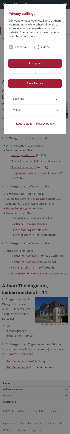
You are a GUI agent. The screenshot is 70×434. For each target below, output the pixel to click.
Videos (45, 47)
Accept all (35, 63)
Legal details (24, 123)
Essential (21, 47)
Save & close (35, 83)
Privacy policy (45, 123)
